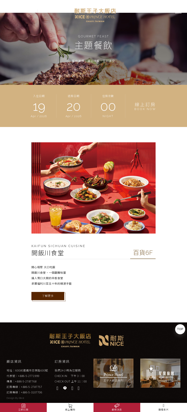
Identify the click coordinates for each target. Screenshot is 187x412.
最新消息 (117, 409)
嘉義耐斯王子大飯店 (95, 15)
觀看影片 (164, 407)
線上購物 (70, 409)
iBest (21, 398)
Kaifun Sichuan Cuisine (58, 246)
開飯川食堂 (47, 253)
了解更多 (48, 296)
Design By (13, 398)
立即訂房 (23, 409)
